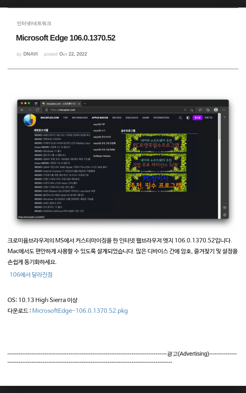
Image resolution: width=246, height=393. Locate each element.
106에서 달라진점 (31, 274)
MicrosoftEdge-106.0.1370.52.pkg (80, 311)
